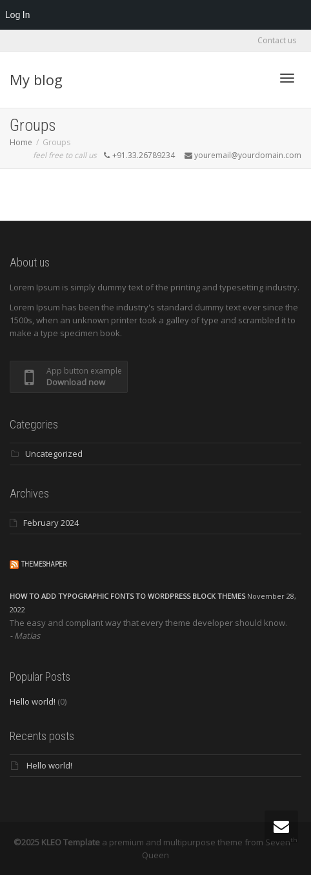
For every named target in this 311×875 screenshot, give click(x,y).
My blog (36, 79)
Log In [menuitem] (17, 15)
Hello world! (32, 701)
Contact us (276, 40)
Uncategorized (54, 453)
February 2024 (51, 522)
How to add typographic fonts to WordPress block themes (127, 596)
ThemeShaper (44, 564)
